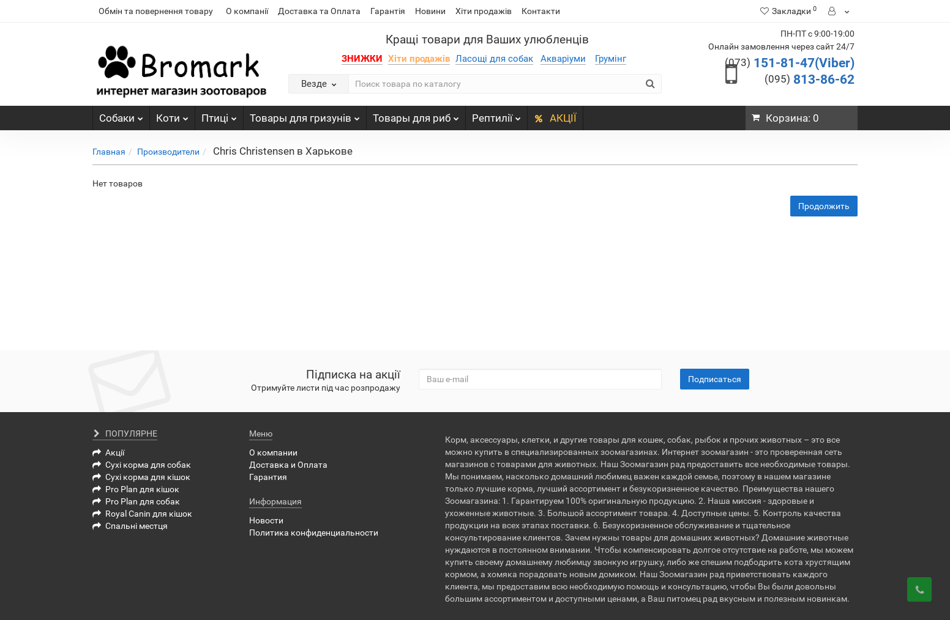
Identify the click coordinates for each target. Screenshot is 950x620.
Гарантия (268, 477)
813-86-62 (810, 79)
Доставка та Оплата (319, 11)
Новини (430, 11)
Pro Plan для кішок (135, 489)
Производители (168, 152)
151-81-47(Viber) (790, 63)
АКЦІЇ (555, 118)
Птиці (219, 115)
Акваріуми (563, 58)
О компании (273, 452)
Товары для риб (416, 115)
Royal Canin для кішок (142, 514)
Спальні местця (130, 526)
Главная (108, 152)
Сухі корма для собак (141, 465)
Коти (172, 115)
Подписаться (714, 379)
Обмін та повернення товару (156, 11)
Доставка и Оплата (288, 465)
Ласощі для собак (494, 58)
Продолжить (824, 206)
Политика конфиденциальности (313, 532)
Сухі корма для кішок (141, 477)
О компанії (247, 11)
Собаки (121, 115)
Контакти (541, 11)
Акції (108, 452)
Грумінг (610, 58)
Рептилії (496, 115)
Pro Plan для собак (136, 501)
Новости (266, 520)
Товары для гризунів (305, 115)
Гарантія (387, 11)
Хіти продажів (483, 11)
